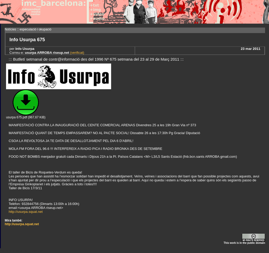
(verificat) (76, 53)
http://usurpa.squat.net (26, 212)
